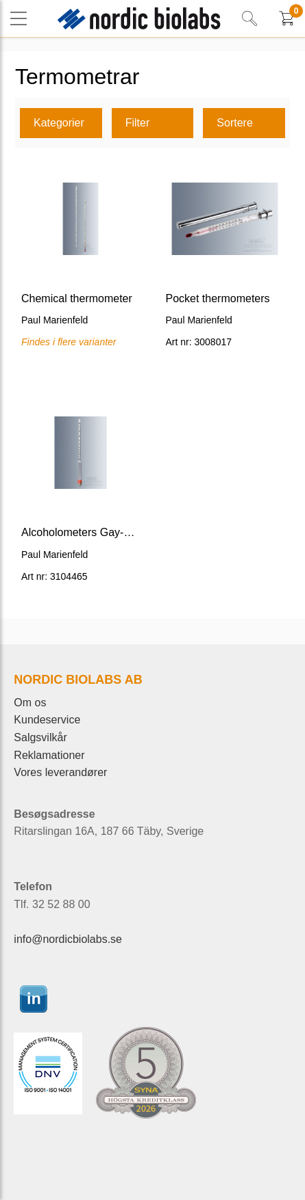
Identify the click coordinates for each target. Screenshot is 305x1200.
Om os (30, 702)
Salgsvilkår (40, 737)
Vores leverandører (60, 772)
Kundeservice (47, 719)
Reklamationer (49, 755)
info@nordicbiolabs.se (68, 939)
